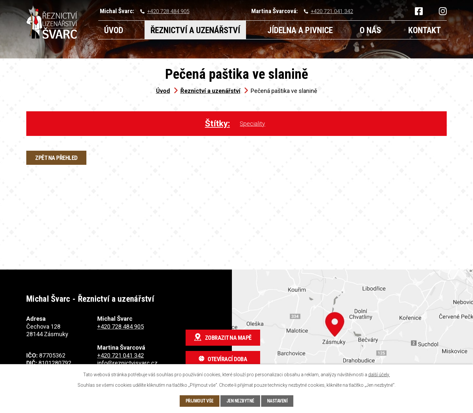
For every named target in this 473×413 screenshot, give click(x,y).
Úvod (113, 30)
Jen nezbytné (240, 400)
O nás (370, 30)
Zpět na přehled (56, 157)
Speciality (252, 123)
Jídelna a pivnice (300, 30)
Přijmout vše (200, 400)
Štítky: (217, 123)
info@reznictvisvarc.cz (127, 362)
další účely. (379, 374)
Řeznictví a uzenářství (195, 30)
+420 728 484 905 (168, 11)
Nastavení (277, 400)
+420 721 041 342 (332, 11)
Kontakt (424, 30)
